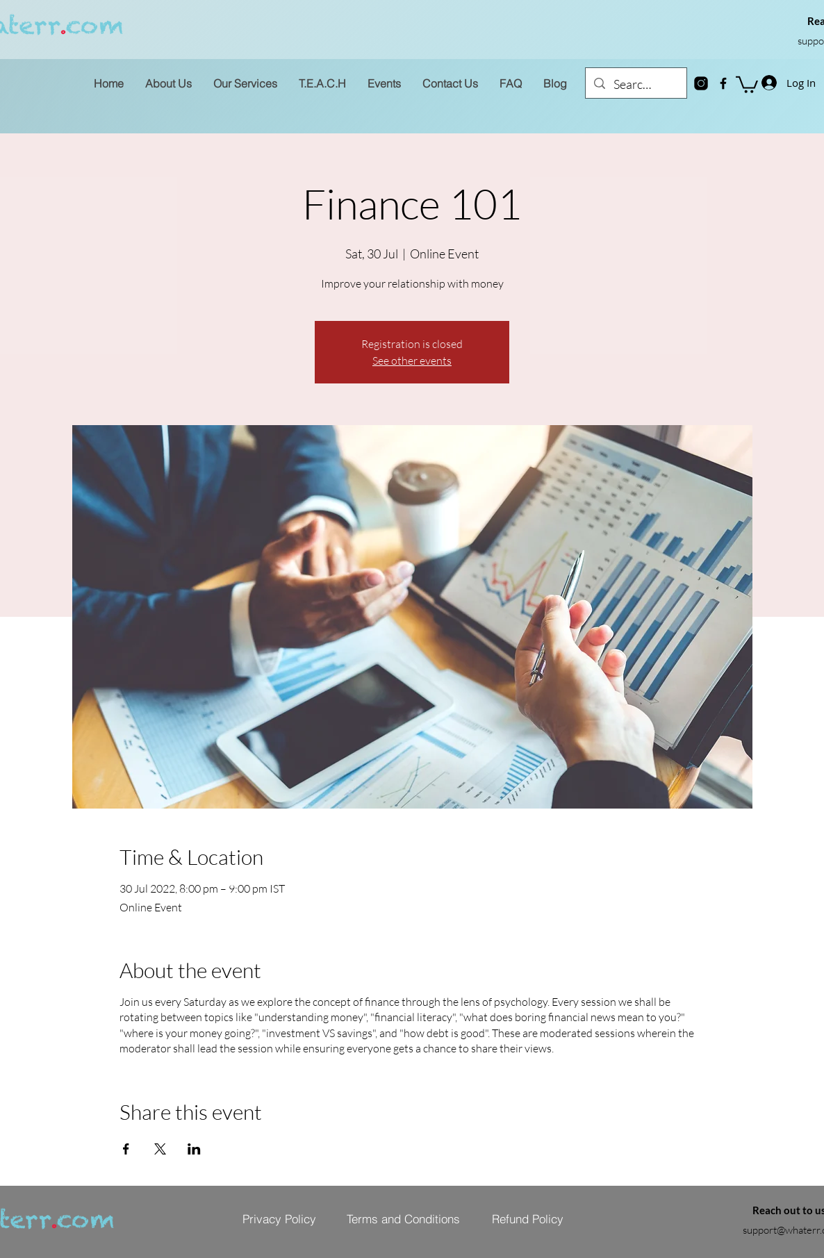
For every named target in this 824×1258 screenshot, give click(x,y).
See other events (412, 360)
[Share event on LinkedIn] (194, 1148)
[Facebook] (723, 83)
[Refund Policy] (527, 1219)
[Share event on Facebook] (126, 1148)
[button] (747, 83)
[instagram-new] (701, 83)
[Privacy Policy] (279, 1219)
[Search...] (635, 84)
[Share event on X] (160, 1148)
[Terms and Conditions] (403, 1219)
